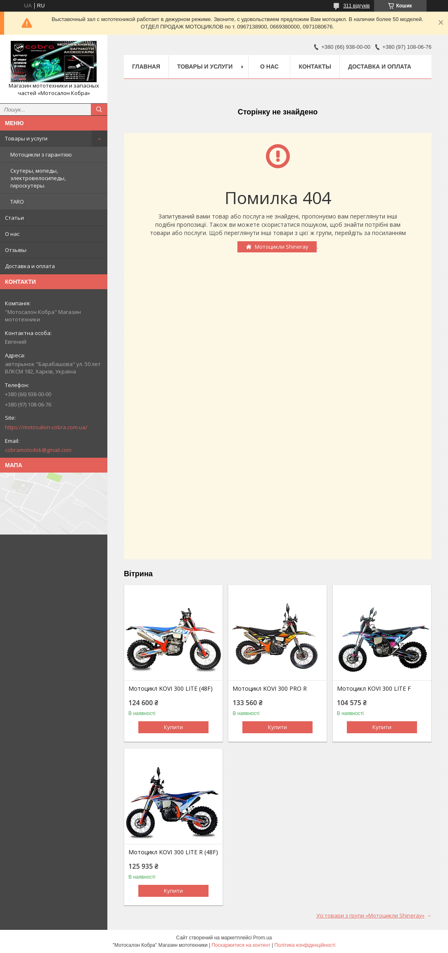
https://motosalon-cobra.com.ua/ (46, 427)
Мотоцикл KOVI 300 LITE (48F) (170, 688)
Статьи (14, 217)
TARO (17, 201)
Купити (173, 727)
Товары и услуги (26, 138)
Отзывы (15, 250)
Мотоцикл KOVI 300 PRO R (269, 688)
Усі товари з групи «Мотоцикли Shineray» (370, 915)
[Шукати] (99, 109)
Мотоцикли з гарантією (41, 154)
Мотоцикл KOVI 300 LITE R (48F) (173, 852)
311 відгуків (356, 6)
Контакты (315, 66)
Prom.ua (262, 938)
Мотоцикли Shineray (281, 246)
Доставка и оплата (30, 266)
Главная (146, 66)
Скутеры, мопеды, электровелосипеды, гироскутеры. (38, 178)
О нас (12, 234)
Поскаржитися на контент (240, 945)
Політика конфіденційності (305, 945)
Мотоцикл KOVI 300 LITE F (374, 688)
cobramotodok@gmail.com (38, 450)
